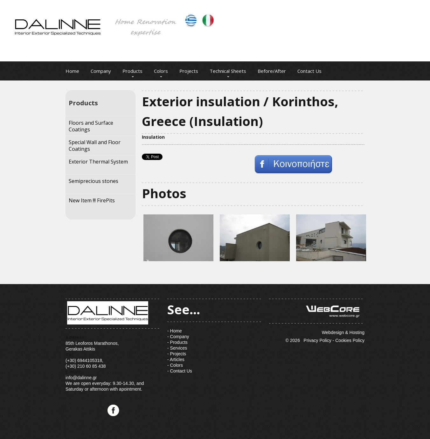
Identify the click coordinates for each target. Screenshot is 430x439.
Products (132, 71)
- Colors (175, 365)
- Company (178, 336)
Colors (161, 71)
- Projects (176, 353)
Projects (188, 71)
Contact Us (309, 71)
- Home (174, 330)
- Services (177, 348)
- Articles (175, 359)
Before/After (272, 71)
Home (72, 71)
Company (101, 71)
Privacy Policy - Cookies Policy (334, 340)
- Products (177, 342)
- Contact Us (179, 370)
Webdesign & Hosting (316, 317)
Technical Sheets (228, 71)
